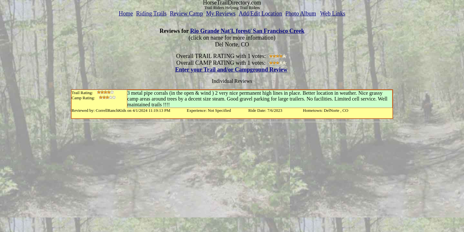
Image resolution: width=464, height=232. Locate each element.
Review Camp (186, 13)
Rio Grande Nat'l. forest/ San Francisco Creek (247, 31)
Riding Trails (151, 13)
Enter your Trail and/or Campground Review (231, 69)
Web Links (332, 13)
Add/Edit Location (260, 13)
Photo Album (300, 13)
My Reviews (221, 13)
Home (126, 13)
